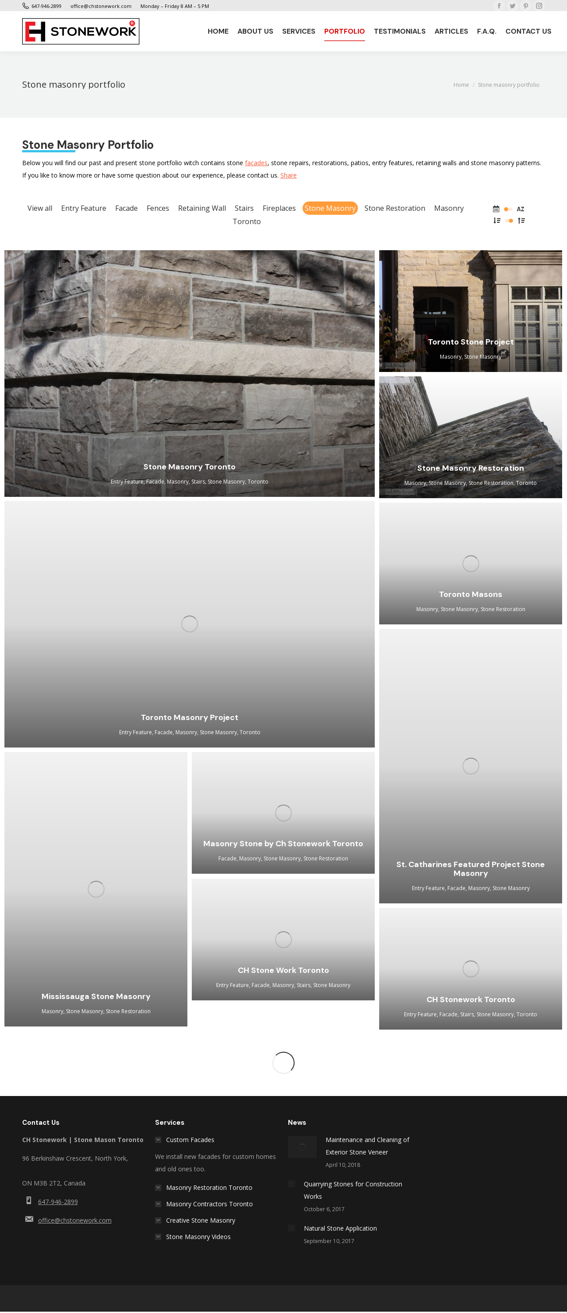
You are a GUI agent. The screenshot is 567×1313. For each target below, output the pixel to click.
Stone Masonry (330, 208)
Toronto (247, 221)
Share (288, 175)
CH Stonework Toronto (471, 999)
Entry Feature (83, 208)
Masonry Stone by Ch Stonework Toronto (283, 843)
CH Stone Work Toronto (283, 970)
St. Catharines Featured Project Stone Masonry (470, 869)
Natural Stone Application (340, 1228)
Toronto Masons (470, 594)
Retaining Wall (202, 208)
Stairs (244, 208)
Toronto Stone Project (471, 341)
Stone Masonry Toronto (190, 466)
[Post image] (302, 1147)
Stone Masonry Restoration (470, 468)
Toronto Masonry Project (189, 717)
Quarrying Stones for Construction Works (353, 1190)
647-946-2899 (58, 1201)
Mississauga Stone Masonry (96, 996)
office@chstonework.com (75, 1220)
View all (39, 208)
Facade (126, 208)
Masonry (449, 208)
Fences (158, 208)
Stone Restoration (395, 208)
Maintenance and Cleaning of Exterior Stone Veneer (367, 1145)
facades (256, 163)
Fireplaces (279, 208)
